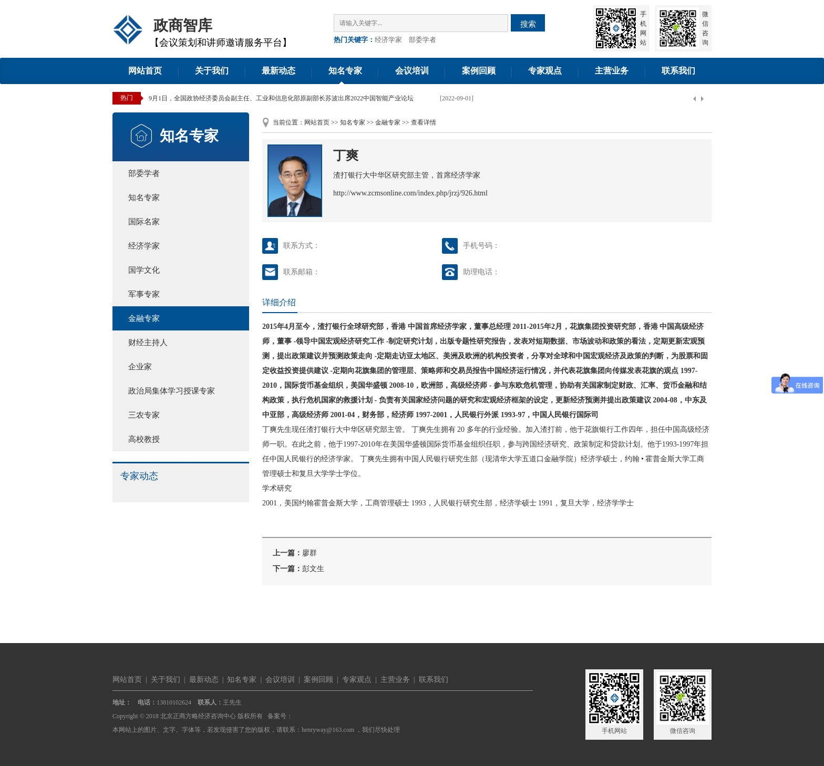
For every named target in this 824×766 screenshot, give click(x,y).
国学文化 (144, 270)
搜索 (528, 23)
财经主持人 (148, 342)
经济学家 (388, 40)
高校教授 (144, 439)
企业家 (140, 367)
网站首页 (145, 70)
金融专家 (144, 318)
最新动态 (278, 70)
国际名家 (144, 222)
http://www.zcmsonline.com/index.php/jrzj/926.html (410, 193)
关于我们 (212, 70)
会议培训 (412, 70)
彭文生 (313, 569)
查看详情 (423, 122)
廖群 (309, 553)
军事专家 (144, 294)
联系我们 (678, 70)
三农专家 (144, 415)
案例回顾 (479, 70)
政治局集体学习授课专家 (171, 391)
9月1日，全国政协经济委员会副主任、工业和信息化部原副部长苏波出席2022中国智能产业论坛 (281, 98)
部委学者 (422, 40)
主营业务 (612, 70)
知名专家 (345, 70)
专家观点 (545, 70)
